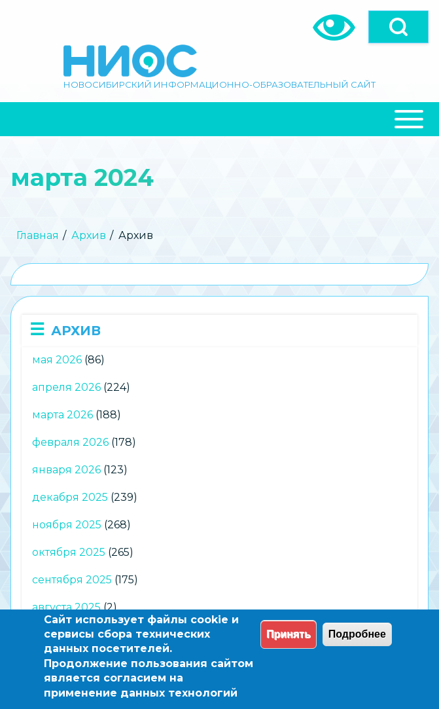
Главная (37, 235)
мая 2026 (57, 360)
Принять (288, 634)
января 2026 (66, 470)
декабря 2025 (70, 497)
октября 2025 (68, 552)
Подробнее (357, 634)
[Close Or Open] (219, 119)
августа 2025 (66, 607)
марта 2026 (62, 415)
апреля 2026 (66, 387)
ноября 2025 (66, 524)
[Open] (398, 26)
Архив (88, 235)
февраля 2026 (70, 442)
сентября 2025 (72, 579)
